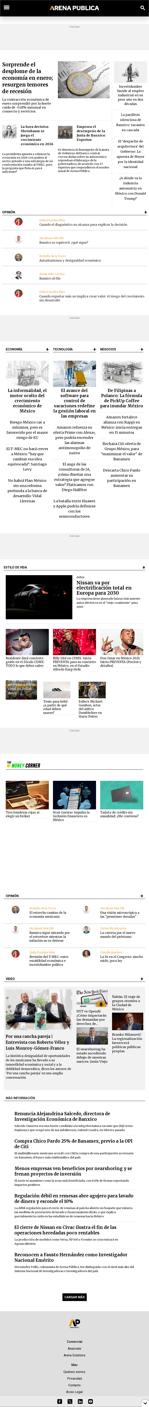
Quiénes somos (74, 1372)
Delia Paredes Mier (52, 220)
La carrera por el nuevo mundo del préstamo (117, 935)
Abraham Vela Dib (51, 238)
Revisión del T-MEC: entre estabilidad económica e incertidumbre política (48, 961)
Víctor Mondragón (113, 928)
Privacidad (74, 1378)
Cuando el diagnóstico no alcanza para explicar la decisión (83, 225)
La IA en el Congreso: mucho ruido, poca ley (121, 959)
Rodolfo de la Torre (52, 256)
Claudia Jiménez (111, 952)
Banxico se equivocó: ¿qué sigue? (63, 242)
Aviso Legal (74, 1392)
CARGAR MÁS (74, 1297)
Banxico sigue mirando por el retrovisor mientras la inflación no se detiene (49, 937)
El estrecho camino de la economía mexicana (47, 914)
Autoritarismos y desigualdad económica (70, 260)
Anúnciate (74, 1348)
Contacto (74, 1385)
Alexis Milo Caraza (51, 274)
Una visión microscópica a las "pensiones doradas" (119, 914)
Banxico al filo (49, 278)
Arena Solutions (74, 1355)
